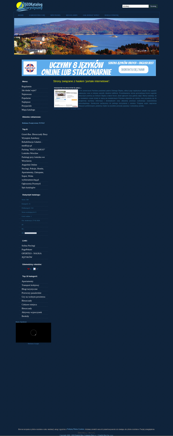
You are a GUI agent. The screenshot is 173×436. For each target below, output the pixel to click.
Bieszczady (27, 300)
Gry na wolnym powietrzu (33, 297)
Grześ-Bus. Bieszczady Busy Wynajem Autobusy (35, 136)
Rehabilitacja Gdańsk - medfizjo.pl (32, 144)
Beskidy (25, 316)
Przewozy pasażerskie (31, 293)
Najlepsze (26, 102)
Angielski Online (29, 165)
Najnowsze (27, 94)
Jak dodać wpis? (91, 15)
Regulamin (71, 15)
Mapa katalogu (28, 110)
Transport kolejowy (30, 285)
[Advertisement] (33, 389)
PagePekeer (27, 249)
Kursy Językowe (21, 322)
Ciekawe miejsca (29, 304)
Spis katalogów (28, 187)
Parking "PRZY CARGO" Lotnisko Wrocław (33, 151)
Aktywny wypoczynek (32, 312)
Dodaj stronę (112, 15)
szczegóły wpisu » (75, 109)
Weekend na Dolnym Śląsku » (67, 88)
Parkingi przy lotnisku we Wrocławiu (33, 159)
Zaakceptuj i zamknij (86, 432)
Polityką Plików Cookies (75, 429)
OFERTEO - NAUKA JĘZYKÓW (31, 255)
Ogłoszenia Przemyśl (31, 183)
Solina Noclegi (28, 245)
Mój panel (55, 15)
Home (21, 15)
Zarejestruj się (37, 15)
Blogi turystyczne (30, 289)
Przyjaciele (27, 106)
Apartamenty (27, 281)
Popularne (26, 98)
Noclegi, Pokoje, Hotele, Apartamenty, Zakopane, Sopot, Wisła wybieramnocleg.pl (33, 174)
